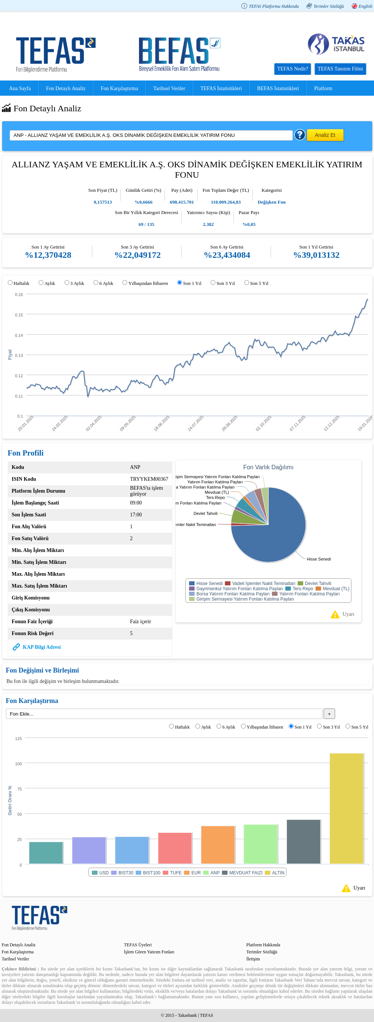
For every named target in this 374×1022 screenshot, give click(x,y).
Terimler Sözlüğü (329, 6)
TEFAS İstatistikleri (221, 88)
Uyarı (348, 614)
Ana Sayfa (20, 88)
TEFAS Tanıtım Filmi (340, 69)
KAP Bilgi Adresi (42, 647)
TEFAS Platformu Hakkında (273, 6)
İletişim (253, 959)
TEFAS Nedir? (292, 69)
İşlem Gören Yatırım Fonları (149, 951)
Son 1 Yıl (192, 283)
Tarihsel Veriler (169, 88)
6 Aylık (106, 283)
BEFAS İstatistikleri (278, 88)
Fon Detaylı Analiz (66, 88)
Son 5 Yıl (259, 283)
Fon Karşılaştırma (119, 88)
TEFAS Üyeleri (138, 944)
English (366, 6)
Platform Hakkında (263, 944)
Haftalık (22, 283)
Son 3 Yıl (225, 283)
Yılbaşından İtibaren (148, 283)
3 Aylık (77, 283)
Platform (323, 88)
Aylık (49, 283)
